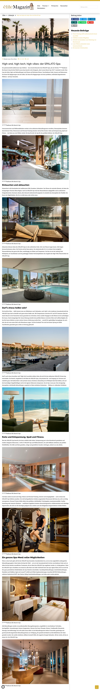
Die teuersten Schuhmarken (80, 48)
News (12, 59)
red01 (27, 59)
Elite (3, 15)
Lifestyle (11, 15)
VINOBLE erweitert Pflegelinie (81, 38)
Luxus (9, 59)
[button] (45, 6)
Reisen (15, 59)
